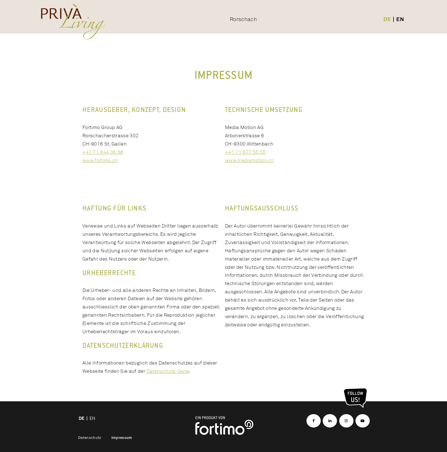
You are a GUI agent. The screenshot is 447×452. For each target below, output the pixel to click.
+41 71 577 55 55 (245, 152)
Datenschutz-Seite (168, 371)
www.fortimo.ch (100, 160)
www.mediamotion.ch (249, 160)
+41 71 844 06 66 (102, 152)
